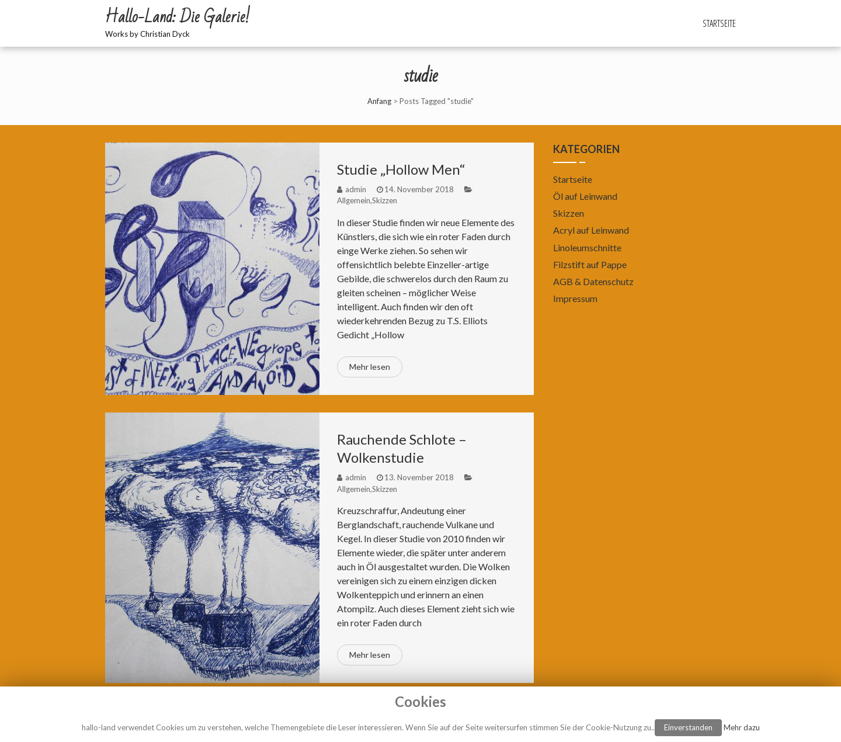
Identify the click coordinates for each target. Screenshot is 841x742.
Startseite (719, 23)
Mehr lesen (369, 367)
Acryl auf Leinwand (591, 229)
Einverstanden (688, 727)
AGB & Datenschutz (593, 281)
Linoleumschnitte (587, 247)
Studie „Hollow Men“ (401, 169)
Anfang (379, 101)
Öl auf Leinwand (585, 196)
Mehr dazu (742, 727)
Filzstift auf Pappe (590, 264)
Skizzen (384, 200)
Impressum (575, 298)
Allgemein (353, 200)
